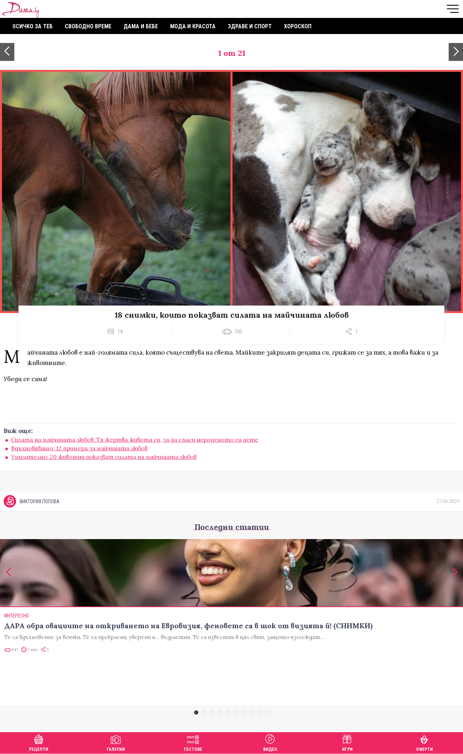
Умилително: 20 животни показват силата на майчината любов (104, 456)
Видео (270, 742)
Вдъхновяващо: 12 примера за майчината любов (79, 448)
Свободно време (88, 26)
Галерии (116, 742)
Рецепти (38, 742)
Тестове (192, 742)
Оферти (424, 742)
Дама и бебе (141, 26)
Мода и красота (193, 26)
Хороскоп (298, 26)
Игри (347, 742)
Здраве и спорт (250, 26)
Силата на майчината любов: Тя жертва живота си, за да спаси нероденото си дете (134, 439)
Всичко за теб (33, 26)
